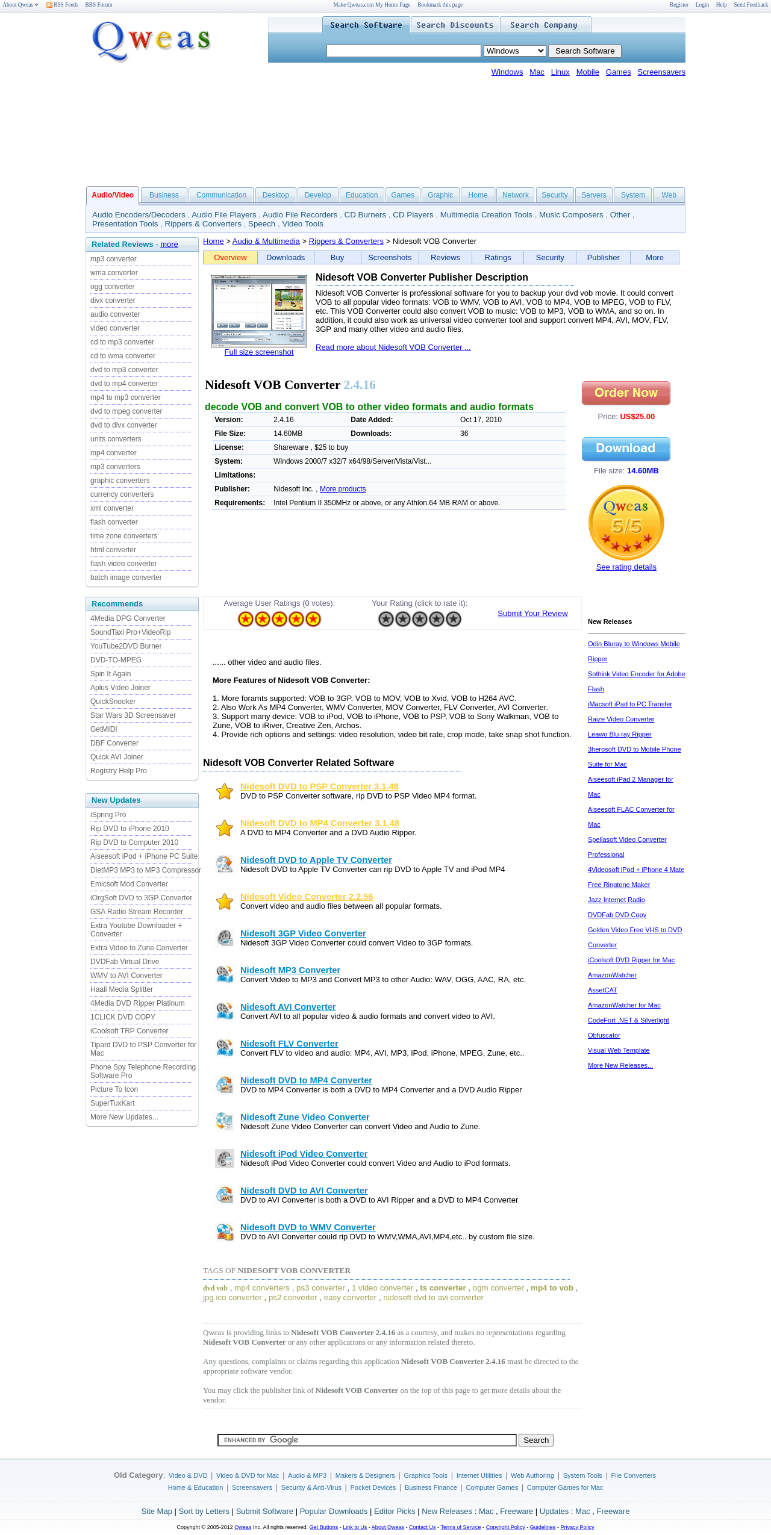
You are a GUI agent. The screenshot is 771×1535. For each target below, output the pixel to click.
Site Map (157, 1511)
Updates (554, 1511)
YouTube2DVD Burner (126, 646)
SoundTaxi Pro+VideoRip (130, 632)
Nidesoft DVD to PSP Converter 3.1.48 (319, 786)
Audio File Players (224, 214)
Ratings (498, 257)
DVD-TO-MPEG (116, 660)
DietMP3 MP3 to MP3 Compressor (145, 870)
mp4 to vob (552, 1287)
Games (618, 71)
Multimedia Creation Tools (486, 214)
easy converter (350, 1297)
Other (620, 214)
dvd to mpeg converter (126, 411)
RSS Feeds (62, 5)
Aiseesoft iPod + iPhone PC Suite (144, 856)
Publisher (603, 257)
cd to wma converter (122, 356)
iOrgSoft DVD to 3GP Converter (141, 898)
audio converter (115, 314)
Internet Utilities (479, 1475)
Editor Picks (395, 1511)
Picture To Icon (114, 1089)
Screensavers (661, 71)
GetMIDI (103, 729)
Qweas (242, 1527)
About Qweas (20, 5)
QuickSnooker (113, 701)
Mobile (587, 71)
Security (554, 195)
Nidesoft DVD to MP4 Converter (306, 1080)
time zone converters (123, 536)
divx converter (113, 300)
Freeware (516, 1511)
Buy (337, 257)
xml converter (112, 508)
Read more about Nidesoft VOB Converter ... (393, 347)
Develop (318, 195)
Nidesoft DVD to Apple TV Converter (316, 860)
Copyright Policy (505, 1527)
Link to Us (355, 1527)
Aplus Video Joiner (120, 687)
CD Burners (366, 214)
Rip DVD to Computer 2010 (134, 842)
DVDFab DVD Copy (617, 914)
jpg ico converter (232, 1297)
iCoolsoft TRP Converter (129, 1031)
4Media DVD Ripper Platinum (137, 1003)
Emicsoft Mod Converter (129, 884)
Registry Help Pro (118, 771)
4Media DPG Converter (128, 618)
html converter (113, 550)
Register (679, 5)
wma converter (114, 273)
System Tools (582, 1475)
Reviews (445, 257)
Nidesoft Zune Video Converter (305, 1117)
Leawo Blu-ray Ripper (620, 734)
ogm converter (498, 1287)
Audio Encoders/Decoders (139, 214)
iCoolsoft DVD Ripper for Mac (631, 960)
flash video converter (123, 563)
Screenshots (389, 257)
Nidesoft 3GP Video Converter (303, 933)
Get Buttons (324, 1527)
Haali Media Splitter (121, 989)
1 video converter (382, 1287)
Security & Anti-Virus (311, 1487)
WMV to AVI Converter (126, 975)
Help (721, 5)
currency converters (122, 494)
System (633, 195)
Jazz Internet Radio (616, 899)
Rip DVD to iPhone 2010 (129, 828)
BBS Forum (99, 5)
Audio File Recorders (300, 214)
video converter (115, 328)
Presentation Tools (125, 223)
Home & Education (195, 1487)
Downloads (285, 257)
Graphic (440, 195)
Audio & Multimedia (266, 241)
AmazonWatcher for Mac (624, 1005)
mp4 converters (262, 1287)
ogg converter (112, 286)
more (169, 244)
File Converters (633, 1475)
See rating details (626, 566)
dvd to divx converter (123, 425)
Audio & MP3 (307, 1475)
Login (702, 5)
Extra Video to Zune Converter (139, 948)
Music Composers (571, 214)
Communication (221, 195)
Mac (537, 71)
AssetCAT (602, 990)
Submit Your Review (532, 613)
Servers (593, 195)
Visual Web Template (619, 1050)
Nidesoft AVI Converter (288, 1007)
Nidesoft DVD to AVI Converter (304, 1190)
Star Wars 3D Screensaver (133, 715)
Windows (507, 71)
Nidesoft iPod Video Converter (303, 1154)
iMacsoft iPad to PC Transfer (630, 704)
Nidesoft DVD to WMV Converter (308, 1227)
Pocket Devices (373, 1487)
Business (164, 195)
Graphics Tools (426, 1475)
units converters (116, 439)
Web (668, 195)
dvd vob (215, 1288)
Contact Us (422, 1527)
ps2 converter (293, 1297)
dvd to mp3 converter (124, 370)
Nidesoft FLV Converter (289, 1043)
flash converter (114, 522)
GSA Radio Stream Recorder (136, 912)
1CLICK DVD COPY (122, 1017)
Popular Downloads (334, 1511)
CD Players (413, 214)
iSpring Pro (108, 815)
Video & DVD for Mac (247, 1475)
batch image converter (126, 577)
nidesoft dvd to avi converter (433, 1297)
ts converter (443, 1287)
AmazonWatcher (612, 975)
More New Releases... (620, 1065)
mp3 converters (115, 466)
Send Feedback (751, 5)
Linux (560, 71)
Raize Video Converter (621, 719)
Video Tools (302, 223)
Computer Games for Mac (565, 1487)
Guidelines (543, 1527)
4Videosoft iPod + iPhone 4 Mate (636, 869)
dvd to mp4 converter (124, 383)
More (655, 257)
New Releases (447, 1511)
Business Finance (431, 1487)
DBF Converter (114, 743)
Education (362, 195)
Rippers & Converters (203, 223)
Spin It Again (110, 674)
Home (478, 195)
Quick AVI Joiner (116, 757)
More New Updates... (124, 1117)
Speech (261, 223)
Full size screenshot (259, 352)
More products (343, 489)
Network (515, 195)
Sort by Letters (203, 1511)
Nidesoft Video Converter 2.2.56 (306, 896)
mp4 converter (113, 453)
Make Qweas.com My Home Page (371, 5)
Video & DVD (188, 1475)
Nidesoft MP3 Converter (290, 970)
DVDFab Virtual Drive (124, 961)
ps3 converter (320, 1287)
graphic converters (120, 480)
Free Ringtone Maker (619, 884)
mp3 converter (113, 259)
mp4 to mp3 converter (125, 397)
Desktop (276, 195)
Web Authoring (532, 1475)
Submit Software (264, 1511)
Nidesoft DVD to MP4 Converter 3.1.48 (319, 823)
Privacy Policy (577, 1527)
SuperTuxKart (112, 1103)
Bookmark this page (440, 5)
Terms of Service (460, 1527)
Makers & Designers (365, 1475)
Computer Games (492, 1487)
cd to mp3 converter (122, 342)
